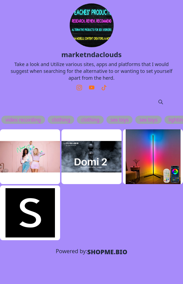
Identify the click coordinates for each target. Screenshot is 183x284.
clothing (61, 119)
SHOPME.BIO (107, 252)
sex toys (119, 119)
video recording (23, 119)
